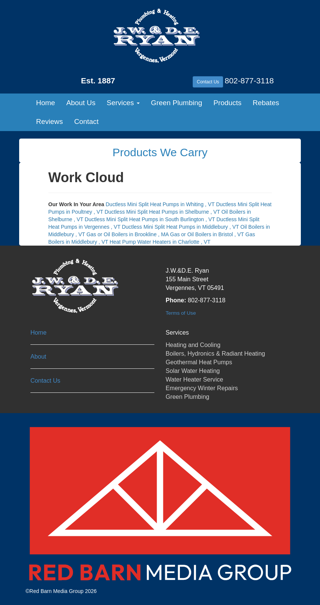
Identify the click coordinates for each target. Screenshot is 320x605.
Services (123, 103)
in (161, 204)
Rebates (266, 103)
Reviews (49, 121)
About (38, 356)
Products (227, 103)
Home (45, 103)
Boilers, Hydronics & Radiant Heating (215, 353)
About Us (80, 103)
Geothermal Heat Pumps (199, 362)
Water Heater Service (194, 379)
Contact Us (208, 81)
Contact (86, 121)
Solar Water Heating (193, 370)
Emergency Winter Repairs (202, 388)
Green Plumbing (176, 103)
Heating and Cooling (193, 344)
